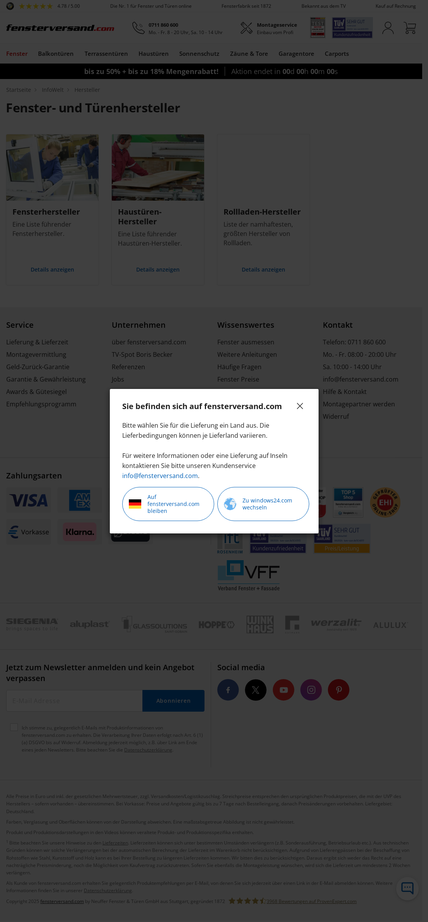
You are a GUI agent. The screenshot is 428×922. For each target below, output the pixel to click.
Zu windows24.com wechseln (258, 504)
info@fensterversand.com (160, 475)
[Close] (300, 406)
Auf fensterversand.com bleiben (164, 503)
